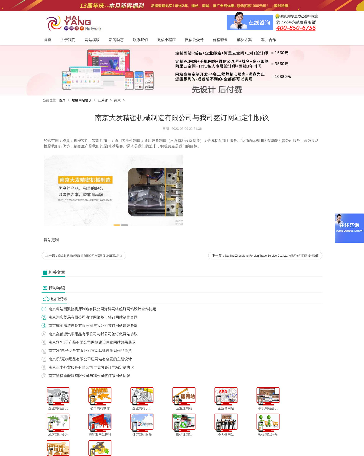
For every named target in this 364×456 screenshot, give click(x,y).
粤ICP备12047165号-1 (221, 451)
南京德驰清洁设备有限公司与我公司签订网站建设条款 (93, 326)
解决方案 (228, 443)
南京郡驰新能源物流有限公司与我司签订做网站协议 (90, 256)
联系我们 (160, 443)
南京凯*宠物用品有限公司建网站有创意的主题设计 (90, 359)
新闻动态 (144, 443)
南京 (117, 100)
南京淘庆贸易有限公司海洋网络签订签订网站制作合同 (93, 317)
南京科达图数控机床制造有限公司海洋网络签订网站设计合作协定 (102, 309)
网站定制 (51, 240)
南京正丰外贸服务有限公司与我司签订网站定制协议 (91, 368)
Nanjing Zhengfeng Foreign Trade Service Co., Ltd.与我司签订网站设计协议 (272, 256)
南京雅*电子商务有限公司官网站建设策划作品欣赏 (90, 351)
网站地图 (260, 443)
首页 (62, 100)
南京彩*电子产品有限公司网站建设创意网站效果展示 (92, 342)
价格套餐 (212, 443)
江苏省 (103, 100)
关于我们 (112, 443)
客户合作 (244, 443)
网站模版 (128, 443)
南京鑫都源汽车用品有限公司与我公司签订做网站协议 (93, 334)
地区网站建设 (81, 100)
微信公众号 (196, 443)
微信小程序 (177, 443)
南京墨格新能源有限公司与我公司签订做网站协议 (89, 376)
